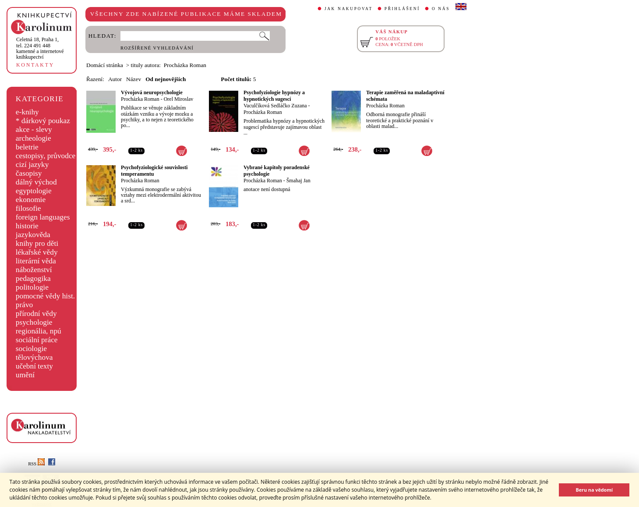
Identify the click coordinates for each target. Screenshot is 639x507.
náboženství (34, 270)
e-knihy (27, 112)
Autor (115, 79)
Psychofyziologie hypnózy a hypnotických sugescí (274, 95)
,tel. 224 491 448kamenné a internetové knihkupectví (40, 48)
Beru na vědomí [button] (594, 489)
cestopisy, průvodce (46, 156)
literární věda (36, 261)
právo (24, 305)
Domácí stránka (104, 65)
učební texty (34, 366)
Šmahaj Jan (298, 180)
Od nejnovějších (165, 79)
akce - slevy (34, 129)
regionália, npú (38, 331)
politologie (32, 287)
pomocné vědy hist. (45, 296)
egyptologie (34, 191)
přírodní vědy (36, 313)
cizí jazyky (32, 164)
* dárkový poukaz (43, 121)
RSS (36, 463)
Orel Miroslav (179, 99)
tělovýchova (34, 357)
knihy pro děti (37, 243)
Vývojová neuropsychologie (152, 92)
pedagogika (33, 278)
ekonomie (31, 199)
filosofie (28, 208)
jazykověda (33, 234)
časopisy (29, 173)
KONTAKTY (35, 65)
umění (25, 375)
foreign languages (43, 217)
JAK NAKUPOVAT (349, 9)
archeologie (33, 138)
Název (133, 79)
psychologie (34, 322)
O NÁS (441, 9)
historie (27, 226)
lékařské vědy (37, 252)
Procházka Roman (140, 99)
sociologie (31, 348)
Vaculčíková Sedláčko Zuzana (275, 106)
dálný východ (36, 182)
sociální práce (37, 340)
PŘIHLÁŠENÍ (402, 9)
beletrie (27, 147)
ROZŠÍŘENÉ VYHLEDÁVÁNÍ (157, 48)
